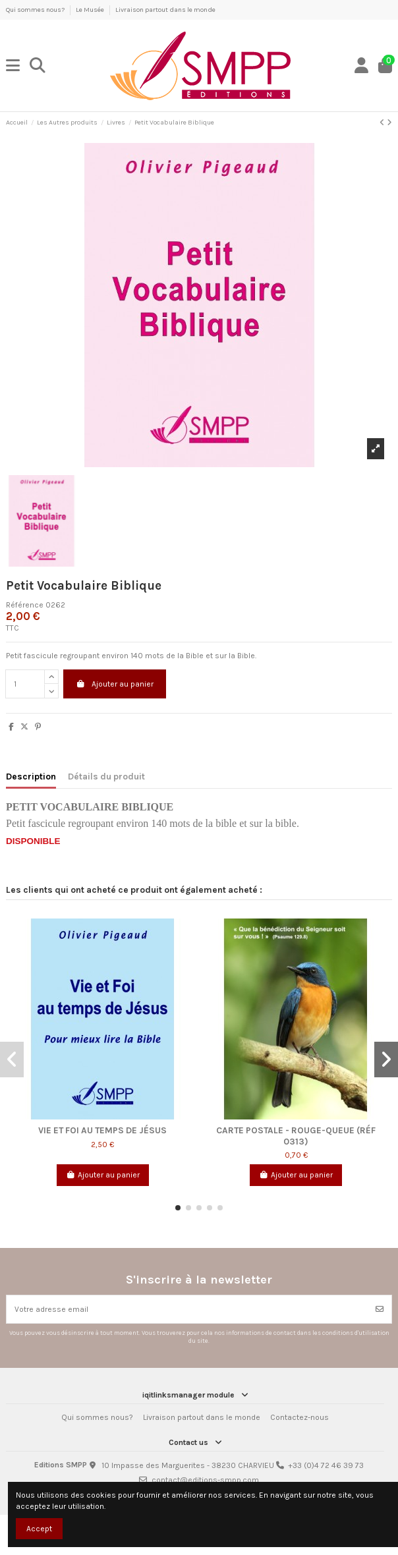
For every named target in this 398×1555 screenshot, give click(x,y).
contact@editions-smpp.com (205, 1479)
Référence (24, 604)
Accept (39, 1528)
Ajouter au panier (115, 684)
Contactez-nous (299, 1417)
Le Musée (90, 10)
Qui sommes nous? (36, 10)
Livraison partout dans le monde (165, 10)
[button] (178, 1207)
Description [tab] (31, 776)
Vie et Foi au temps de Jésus (102, 1130)
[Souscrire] (379, 1309)
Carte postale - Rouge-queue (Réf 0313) (296, 1135)
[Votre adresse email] (187, 1309)
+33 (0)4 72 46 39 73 (326, 1465)
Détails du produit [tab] (106, 776)
